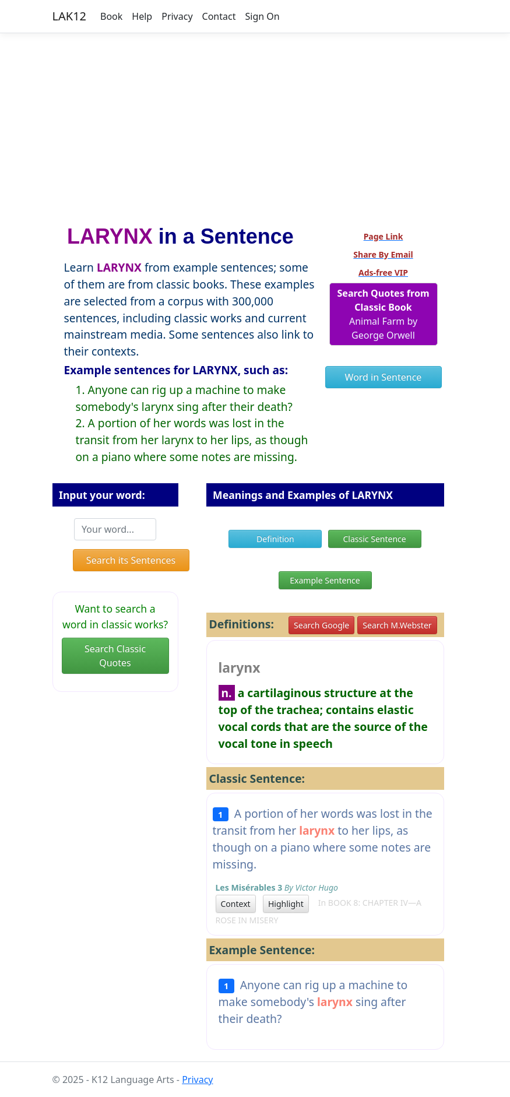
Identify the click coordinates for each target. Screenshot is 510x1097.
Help (142, 16)
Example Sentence (325, 580)
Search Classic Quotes (115, 655)
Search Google (321, 625)
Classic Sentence (374, 538)
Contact (219, 16)
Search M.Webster (397, 625)
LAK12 (69, 16)
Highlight (286, 903)
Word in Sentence (383, 377)
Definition (275, 538)
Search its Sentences (130, 560)
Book (111, 16)
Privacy (176, 16)
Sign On (262, 16)
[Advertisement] (255, 124)
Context (236, 903)
